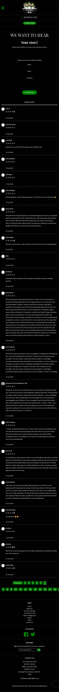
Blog (29, 620)
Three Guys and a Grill (24, 686)
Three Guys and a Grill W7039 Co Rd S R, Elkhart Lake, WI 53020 (29, 664)
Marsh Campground (29, 615)
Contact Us (29, 622)
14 (35, 589)
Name (29, 64)
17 (50, 589)
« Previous (18, 583)
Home (29, 606)
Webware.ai (43, 686)
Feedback (29, 78)
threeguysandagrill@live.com (29, 678)
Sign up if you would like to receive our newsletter (29, 646)
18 (55, 589)
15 (40, 589)
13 (30, 589)
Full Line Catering (29, 611)
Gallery (29, 618)
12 (25, 589)
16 (45, 589)
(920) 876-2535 (30, 17)
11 (21, 589)
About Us (29, 608)
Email (29, 71)
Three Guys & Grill (29, 613)
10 (16, 589)
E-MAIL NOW (29, 23)
